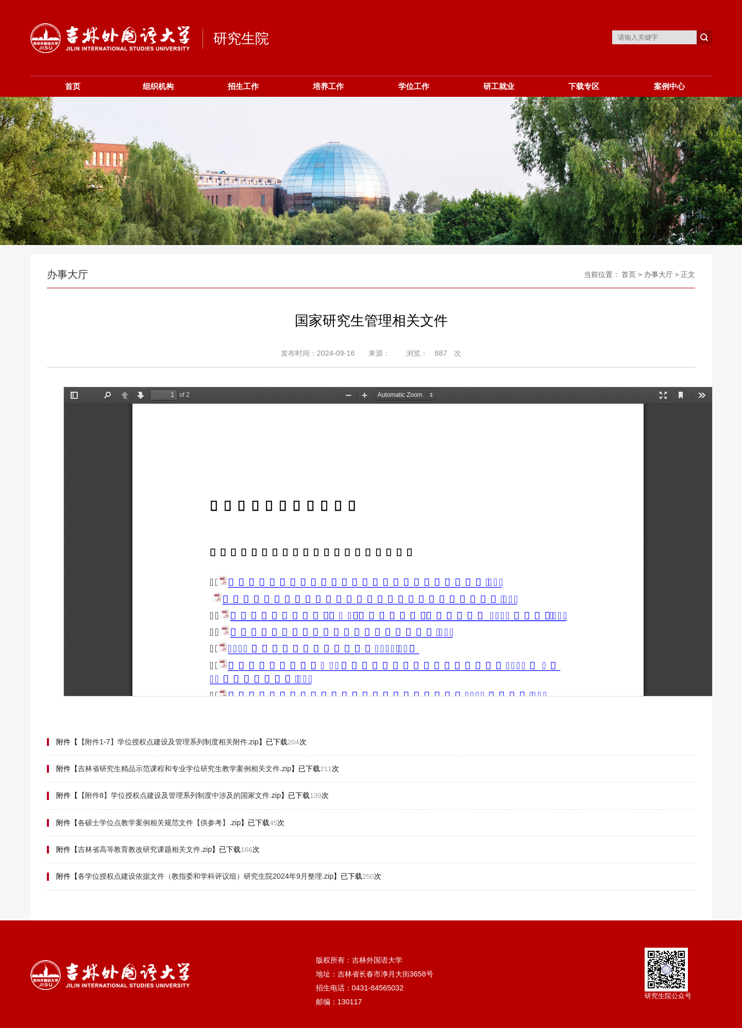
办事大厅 (658, 274)
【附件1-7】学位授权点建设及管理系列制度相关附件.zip (168, 742)
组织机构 (158, 86)
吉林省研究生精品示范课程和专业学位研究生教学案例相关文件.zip (184, 768)
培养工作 (328, 86)
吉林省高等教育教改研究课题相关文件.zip (145, 849)
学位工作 (413, 86)
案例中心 (669, 86)
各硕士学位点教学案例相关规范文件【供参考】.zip (159, 822)
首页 (72, 86)
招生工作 (243, 86)
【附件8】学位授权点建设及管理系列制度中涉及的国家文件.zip (179, 795)
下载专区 (583, 86)
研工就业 (498, 86)
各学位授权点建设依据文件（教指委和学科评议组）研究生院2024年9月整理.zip (205, 876)
